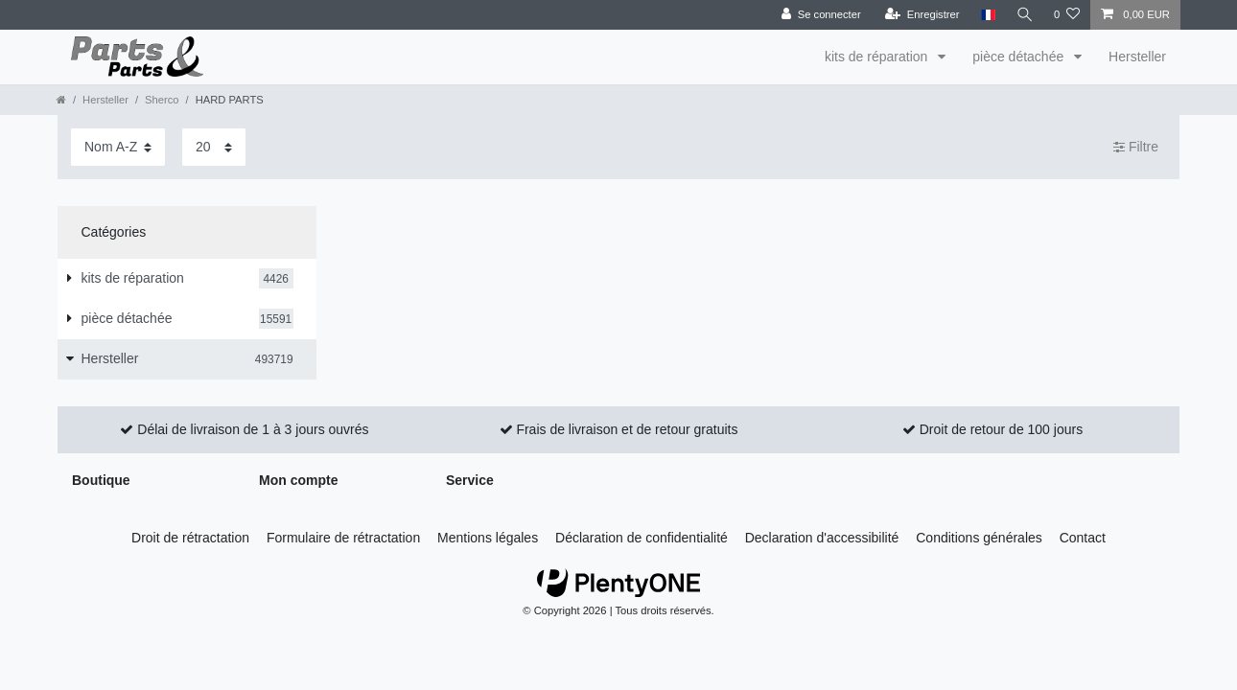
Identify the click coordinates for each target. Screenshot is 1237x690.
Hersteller (1137, 56)
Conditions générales (979, 537)
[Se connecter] (820, 15)
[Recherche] (1024, 15)
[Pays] (986, 15)
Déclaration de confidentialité (641, 537)
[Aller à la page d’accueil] (61, 99)
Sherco (161, 99)
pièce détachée (1019, 56)
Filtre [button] (1135, 147)
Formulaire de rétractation (343, 537)
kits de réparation (878, 56)
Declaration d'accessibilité (822, 537)
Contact (1083, 537)
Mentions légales (487, 537)
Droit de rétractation (190, 537)
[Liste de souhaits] (1066, 15)
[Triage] (118, 147)
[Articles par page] (213, 147)
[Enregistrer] (921, 15)
